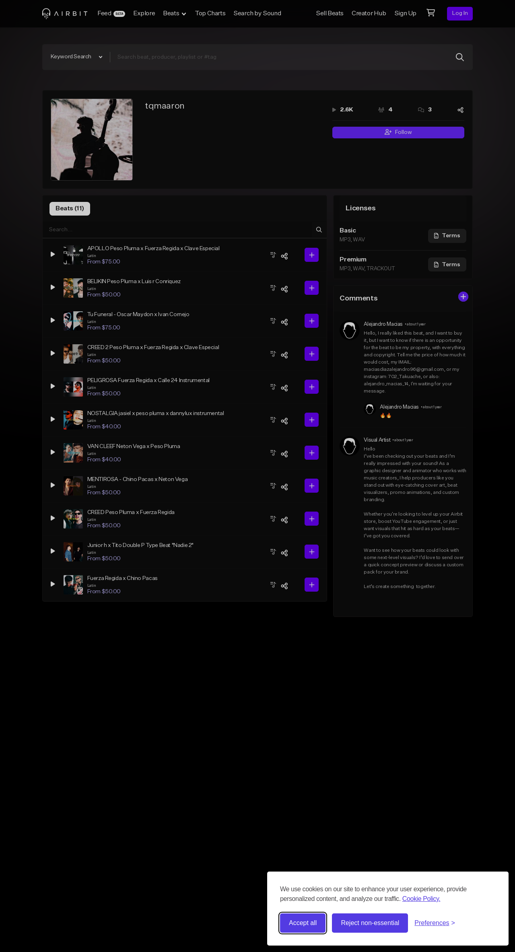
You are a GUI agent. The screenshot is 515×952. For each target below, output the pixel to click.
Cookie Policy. (421, 898)
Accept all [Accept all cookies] (303, 922)
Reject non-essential (370, 922)
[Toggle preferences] (434, 923)
